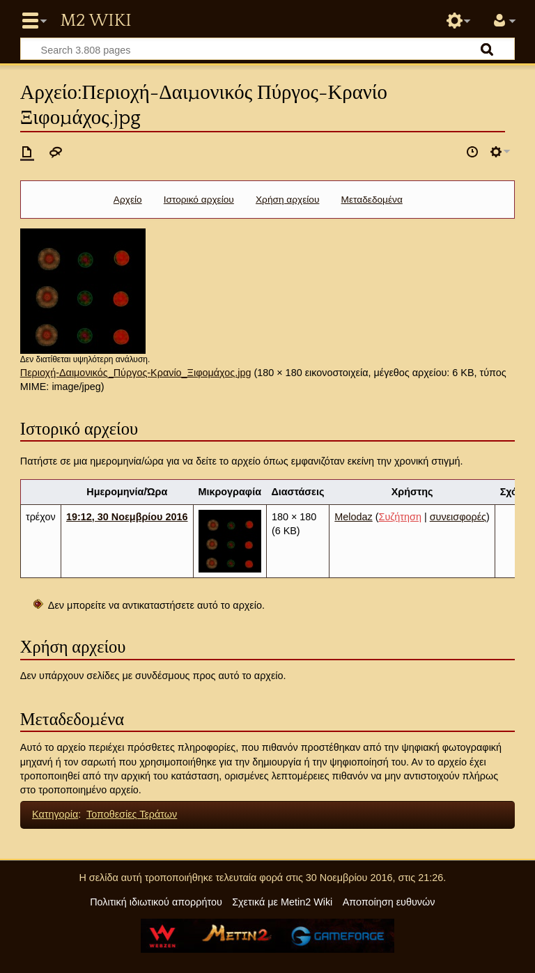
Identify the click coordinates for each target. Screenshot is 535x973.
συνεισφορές (458, 516)
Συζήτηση (400, 516)
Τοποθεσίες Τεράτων (131, 814)
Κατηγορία (55, 814)
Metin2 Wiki (95, 21)
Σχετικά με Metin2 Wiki (282, 902)
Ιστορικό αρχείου (199, 199)
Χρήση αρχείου (287, 199)
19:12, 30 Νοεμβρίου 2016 (127, 516)
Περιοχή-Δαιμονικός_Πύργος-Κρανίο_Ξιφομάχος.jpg (135, 372)
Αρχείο (128, 199)
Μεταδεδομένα (372, 199)
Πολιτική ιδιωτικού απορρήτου (156, 902)
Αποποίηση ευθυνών (389, 902)
